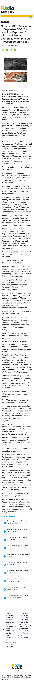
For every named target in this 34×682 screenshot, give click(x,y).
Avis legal (5, 679)
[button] (3, 50)
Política (5, 21)
